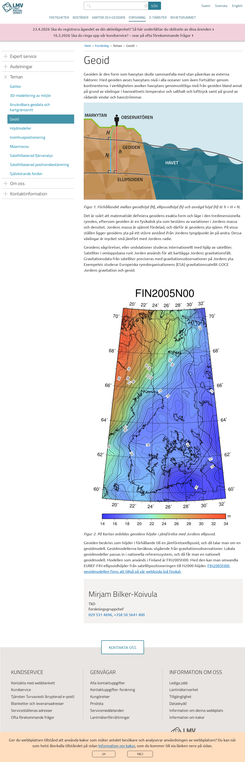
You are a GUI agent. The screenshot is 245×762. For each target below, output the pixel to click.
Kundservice (21, 689)
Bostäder (81, 17)
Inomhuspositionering (27, 137)
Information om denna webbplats (196, 710)
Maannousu (19, 146)
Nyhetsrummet (183, 17)
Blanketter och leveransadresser (37, 703)
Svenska (221, 5)
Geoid (14, 119)
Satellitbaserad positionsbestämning (39, 164)
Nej (140, 754)
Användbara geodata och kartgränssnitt (30, 107)
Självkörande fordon (26, 173)
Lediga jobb (178, 683)
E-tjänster (158, 17)
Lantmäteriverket (183, 689)
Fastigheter (59, 17)
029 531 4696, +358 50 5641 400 (117, 614)
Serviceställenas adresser (31, 710)
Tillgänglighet (180, 696)
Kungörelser (100, 696)
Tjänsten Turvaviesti (27, 696)
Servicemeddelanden (107, 710)
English (237, 5)
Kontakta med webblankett (33, 683)
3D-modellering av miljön (30, 95)
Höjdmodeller (20, 128)
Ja (104, 754)
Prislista (96, 703)
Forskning (137, 17)
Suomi (205, 5)
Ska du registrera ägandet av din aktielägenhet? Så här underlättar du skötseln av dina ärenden (131, 29)
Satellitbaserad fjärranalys (31, 155)
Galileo (15, 86)
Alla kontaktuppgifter (107, 683)
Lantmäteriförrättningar (110, 717)
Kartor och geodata (108, 17)
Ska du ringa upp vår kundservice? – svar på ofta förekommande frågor (131, 35)
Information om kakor (116, 745)
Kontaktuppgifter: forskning (112, 689)
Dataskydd (177, 703)
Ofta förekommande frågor (32, 717)
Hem (87, 46)
